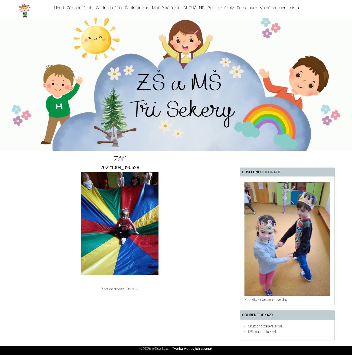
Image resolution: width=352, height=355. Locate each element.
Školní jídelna (137, 7)
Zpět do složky (112, 289)
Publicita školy (220, 7)
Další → (132, 289)
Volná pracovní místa (279, 7)
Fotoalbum (247, 7)
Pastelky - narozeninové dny (266, 299)
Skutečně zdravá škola (265, 326)
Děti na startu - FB (262, 331)
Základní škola (80, 7)
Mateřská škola (166, 7)
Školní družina (109, 7)
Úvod (59, 7)
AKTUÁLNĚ (194, 7)
